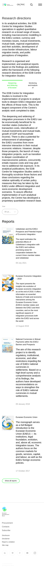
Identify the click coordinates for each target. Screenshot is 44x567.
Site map (5, 547)
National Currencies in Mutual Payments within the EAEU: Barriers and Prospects (28, 342)
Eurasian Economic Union (26, 417)
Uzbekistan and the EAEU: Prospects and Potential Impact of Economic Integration (29, 231)
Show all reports (11, 481)
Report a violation (8, 543)
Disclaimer (6, 540)
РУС (23, 5)
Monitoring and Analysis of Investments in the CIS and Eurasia (32, 85)
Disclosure (6, 537)
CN (18, 5)
